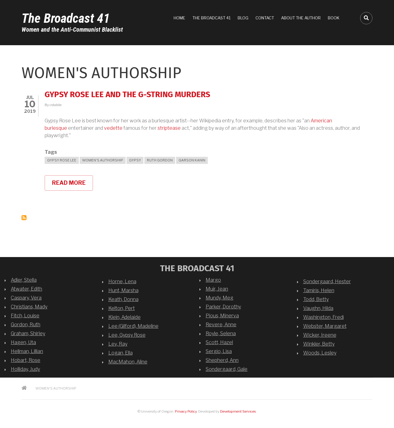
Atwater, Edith (26, 289)
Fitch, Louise (25, 316)
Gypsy (135, 160)
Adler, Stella (24, 280)
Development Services (238, 411)
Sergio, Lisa (219, 351)
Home (179, 17)
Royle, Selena (221, 333)
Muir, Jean (217, 289)
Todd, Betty (316, 299)
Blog (243, 17)
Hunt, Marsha (123, 290)
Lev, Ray (117, 344)
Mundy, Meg (219, 298)
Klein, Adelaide (124, 317)
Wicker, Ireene (319, 335)
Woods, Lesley (319, 353)
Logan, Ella (120, 353)
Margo (213, 280)
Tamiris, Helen (318, 290)
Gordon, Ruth (25, 324)
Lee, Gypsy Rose (127, 335)
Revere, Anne (221, 324)
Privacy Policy (186, 411)
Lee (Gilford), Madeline (133, 326)
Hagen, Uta (23, 342)
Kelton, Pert (121, 308)
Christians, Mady (29, 307)
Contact (264, 17)
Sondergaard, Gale (226, 369)
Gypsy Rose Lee (61, 160)
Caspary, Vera (26, 298)
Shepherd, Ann (222, 360)
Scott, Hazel (219, 342)
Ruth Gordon (160, 160)
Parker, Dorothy (223, 307)
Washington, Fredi (323, 317)
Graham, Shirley (28, 333)
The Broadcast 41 (66, 18)
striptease (169, 128)
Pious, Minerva (222, 316)
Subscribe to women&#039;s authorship (24, 217)
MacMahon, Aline (127, 362)
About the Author (301, 17)
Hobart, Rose (25, 360)
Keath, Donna (123, 299)
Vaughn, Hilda (318, 308)
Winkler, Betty (319, 344)
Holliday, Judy (25, 369)
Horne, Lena (122, 281)
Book (334, 17)
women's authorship (102, 160)
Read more (72, 185)
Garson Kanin (192, 160)
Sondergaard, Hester (327, 281)
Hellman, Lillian (27, 351)
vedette (113, 128)
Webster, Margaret (325, 326)
